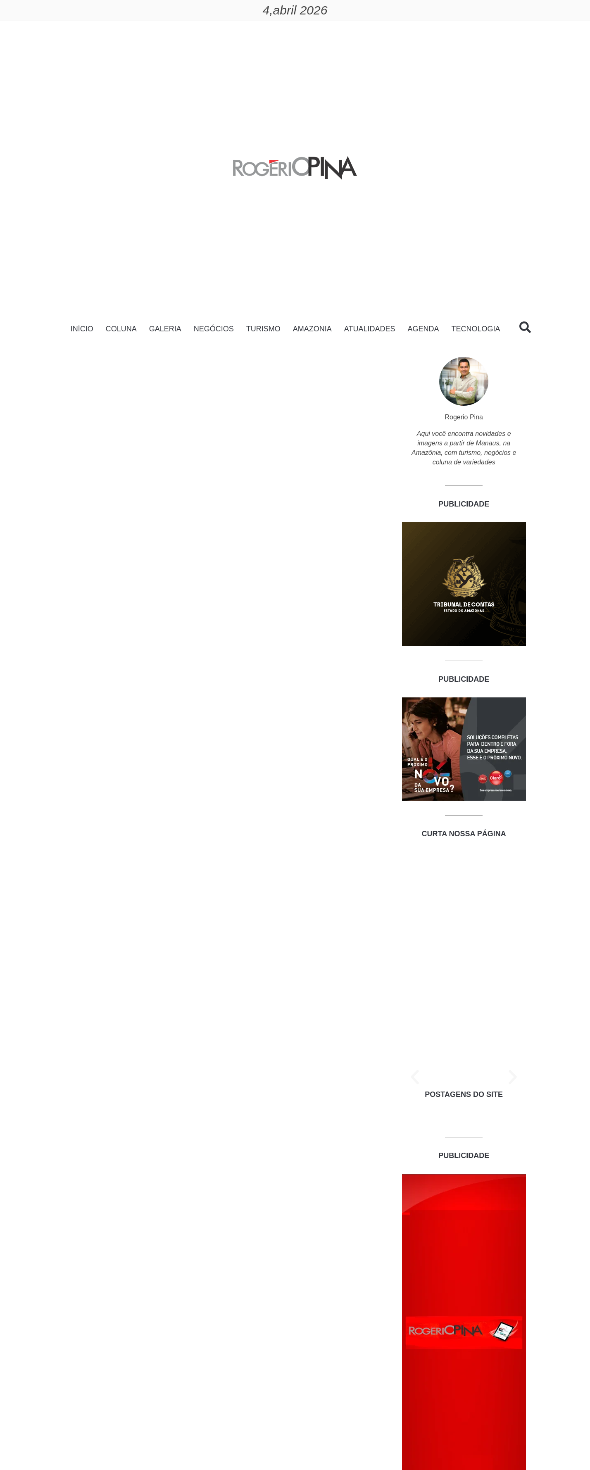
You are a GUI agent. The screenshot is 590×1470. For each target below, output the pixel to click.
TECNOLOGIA (475, 329)
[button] (414, 1077)
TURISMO (263, 329)
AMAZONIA (312, 329)
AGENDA (423, 329)
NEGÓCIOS (214, 329)
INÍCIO (82, 329)
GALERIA (165, 329)
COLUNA (121, 329)
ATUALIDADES (369, 329)
